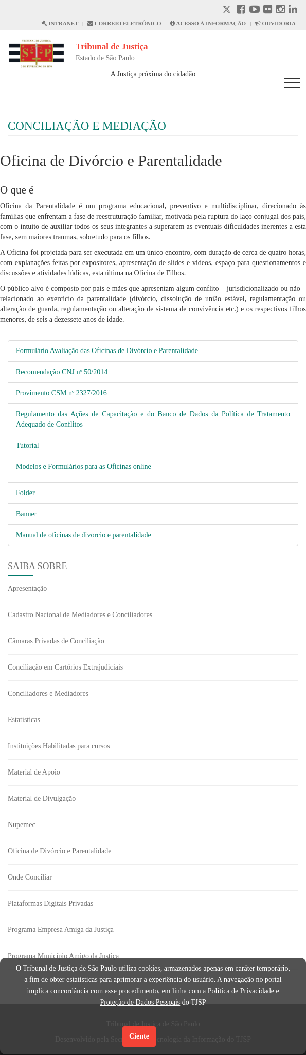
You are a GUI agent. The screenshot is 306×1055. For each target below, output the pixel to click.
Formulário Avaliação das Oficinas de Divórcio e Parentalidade (107, 351)
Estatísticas (24, 720)
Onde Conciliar (30, 877)
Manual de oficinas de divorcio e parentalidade (83, 535)
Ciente (139, 1036)
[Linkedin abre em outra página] (292, 10)
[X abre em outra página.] (228, 10)
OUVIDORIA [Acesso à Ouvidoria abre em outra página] (275, 23)
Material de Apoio (34, 772)
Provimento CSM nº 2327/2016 (61, 393)
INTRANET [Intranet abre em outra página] (59, 23)
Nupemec (21, 825)
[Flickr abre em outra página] (267, 10)
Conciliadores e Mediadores (48, 693)
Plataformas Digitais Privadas (50, 903)
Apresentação (27, 588)
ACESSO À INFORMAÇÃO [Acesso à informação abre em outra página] (208, 23)
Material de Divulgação (42, 798)
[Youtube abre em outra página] (254, 10)
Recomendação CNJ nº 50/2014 (61, 372)
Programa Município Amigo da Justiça (63, 956)
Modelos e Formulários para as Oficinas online (83, 466)
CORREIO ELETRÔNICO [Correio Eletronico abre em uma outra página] (124, 23)
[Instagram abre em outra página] (280, 10)
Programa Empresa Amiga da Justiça (61, 930)
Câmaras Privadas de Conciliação (56, 641)
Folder (25, 493)
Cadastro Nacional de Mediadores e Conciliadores (80, 615)
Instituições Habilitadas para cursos (59, 746)
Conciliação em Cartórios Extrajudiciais (65, 667)
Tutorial (27, 445)
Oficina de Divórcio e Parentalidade (59, 851)
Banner (26, 514)
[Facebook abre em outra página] (241, 10)
